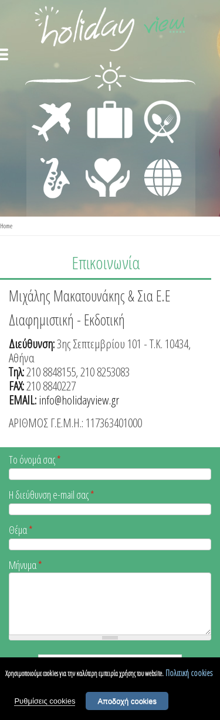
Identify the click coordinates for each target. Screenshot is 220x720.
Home (6, 225)
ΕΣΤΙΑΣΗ (155, 103)
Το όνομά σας (35, 460)
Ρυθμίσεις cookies (44, 701)
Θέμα (21, 530)
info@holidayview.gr (79, 400)
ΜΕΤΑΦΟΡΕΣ (53, 103)
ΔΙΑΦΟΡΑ (157, 155)
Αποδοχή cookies (127, 701)
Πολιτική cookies (188, 672)
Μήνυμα (25, 566)
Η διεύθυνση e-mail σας (51, 495)
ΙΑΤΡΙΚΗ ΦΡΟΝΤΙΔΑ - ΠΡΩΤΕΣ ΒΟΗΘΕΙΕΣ (108, 172)
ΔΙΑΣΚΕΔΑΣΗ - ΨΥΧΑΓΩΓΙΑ (52, 165)
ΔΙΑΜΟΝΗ (103, 103)
